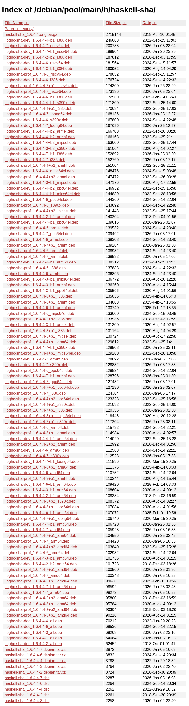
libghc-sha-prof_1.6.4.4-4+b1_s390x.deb (40, 404)
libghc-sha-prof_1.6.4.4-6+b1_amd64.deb (41, 581)
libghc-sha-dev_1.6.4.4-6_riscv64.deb (37, 63)
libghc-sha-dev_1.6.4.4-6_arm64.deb (37, 450)
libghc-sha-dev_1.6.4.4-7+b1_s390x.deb (40, 348)
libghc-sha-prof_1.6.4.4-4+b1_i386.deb (38, 108)
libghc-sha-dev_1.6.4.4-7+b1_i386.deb (38, 154)
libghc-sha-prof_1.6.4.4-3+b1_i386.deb (38, 331)
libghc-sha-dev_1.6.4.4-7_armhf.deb (36, 359)
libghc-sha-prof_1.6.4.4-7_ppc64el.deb (38, 382)
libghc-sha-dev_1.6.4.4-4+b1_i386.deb (38, 40)
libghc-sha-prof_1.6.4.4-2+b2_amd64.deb (41, 610)
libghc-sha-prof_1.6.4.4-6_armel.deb (36, 228)
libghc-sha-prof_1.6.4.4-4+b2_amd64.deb (41, 547)
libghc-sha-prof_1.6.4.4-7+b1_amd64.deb (41, 570)
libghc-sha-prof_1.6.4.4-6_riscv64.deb (38, 74)
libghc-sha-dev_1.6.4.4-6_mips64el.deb (39, 171)
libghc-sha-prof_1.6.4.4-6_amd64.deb (37, 553)
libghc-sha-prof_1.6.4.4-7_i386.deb (35, 393)
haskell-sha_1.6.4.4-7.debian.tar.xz (35, 649)
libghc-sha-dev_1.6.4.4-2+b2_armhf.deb (40, 217)
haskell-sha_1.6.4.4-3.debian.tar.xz (35, 666)
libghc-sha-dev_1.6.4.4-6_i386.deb (35, 80)
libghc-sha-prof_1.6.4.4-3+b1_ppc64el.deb (42, 507)
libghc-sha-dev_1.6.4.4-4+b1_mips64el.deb (42, 194)
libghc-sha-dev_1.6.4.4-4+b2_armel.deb (39, 131)
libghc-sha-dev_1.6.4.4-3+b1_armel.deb (39, 325)
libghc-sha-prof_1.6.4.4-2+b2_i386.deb (38, 319)
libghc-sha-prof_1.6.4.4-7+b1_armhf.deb (40, 245)
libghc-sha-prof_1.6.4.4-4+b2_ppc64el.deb (42, 399)
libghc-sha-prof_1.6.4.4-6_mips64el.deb (39, 313)
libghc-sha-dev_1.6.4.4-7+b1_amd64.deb (41, 524)
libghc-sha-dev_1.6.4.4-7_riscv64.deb (37, 46)
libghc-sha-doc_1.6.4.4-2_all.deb (33, 644)
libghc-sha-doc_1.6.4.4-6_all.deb (33, 626)
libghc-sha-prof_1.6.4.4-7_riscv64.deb (38, 91)
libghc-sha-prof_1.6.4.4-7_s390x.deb (37, 456)
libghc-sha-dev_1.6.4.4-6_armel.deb (36, 239)
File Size (113, 23)
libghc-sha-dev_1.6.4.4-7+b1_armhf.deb (40, 376)
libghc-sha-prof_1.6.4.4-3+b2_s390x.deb (40, 501)
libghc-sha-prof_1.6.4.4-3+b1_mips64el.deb (43, 416)
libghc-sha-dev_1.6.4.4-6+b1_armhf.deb (40, 308)
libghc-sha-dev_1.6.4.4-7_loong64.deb (38, 126)
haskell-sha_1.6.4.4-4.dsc (27, 689)
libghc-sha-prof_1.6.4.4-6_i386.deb (35, 268)
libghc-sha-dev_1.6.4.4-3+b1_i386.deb (38, 69)
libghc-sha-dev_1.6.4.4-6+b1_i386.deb (38, 97)
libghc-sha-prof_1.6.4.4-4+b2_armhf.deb (40, 165)
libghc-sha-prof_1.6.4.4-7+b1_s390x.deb (40, 422)
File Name (14, 23)
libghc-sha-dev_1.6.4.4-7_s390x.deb (36, 365)
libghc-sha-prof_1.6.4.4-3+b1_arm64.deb (40, 604)
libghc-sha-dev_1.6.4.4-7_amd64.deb (37, 530)
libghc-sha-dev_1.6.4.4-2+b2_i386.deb (38, 57)
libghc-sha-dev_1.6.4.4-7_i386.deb (35, 160)
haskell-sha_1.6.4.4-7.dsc (27, 678)
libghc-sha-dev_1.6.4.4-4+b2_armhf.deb (40, 137)
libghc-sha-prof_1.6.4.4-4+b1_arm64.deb (40, 342)
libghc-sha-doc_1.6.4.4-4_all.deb (33, 621)
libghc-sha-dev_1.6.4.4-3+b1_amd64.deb (41, 558)
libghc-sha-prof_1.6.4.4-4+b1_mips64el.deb (43, 353)
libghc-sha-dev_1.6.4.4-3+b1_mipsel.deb (40, 182)
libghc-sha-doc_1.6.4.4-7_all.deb (33, 638)
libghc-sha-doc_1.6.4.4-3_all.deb (33, 632)
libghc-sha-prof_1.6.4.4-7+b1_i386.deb (38, 410)
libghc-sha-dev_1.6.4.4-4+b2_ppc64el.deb (41, 188)
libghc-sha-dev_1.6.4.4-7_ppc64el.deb (38, 234)
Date (146, 23)
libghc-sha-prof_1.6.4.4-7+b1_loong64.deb (42, 518)
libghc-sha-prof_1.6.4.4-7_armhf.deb (36, 256)
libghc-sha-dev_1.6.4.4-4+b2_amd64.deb (41, 439)
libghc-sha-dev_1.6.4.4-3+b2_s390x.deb (40, 148)
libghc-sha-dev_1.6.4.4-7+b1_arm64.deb (40, 587)
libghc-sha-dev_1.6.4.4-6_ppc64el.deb (38, 199)
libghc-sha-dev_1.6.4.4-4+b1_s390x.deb (40, 103)
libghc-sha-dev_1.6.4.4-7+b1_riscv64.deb (41, 51)
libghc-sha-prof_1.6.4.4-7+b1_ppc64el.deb (42, 387)
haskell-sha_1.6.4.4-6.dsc (27, 683)
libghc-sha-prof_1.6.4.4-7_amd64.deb (37, 575)
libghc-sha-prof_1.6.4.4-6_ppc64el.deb (38, 370)
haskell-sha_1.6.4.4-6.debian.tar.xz (35, 655)
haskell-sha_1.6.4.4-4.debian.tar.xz (35, 661)
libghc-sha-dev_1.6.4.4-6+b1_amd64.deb (41, 513)
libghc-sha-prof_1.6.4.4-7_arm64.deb (37, 541)
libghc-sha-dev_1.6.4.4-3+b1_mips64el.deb (42, 279)
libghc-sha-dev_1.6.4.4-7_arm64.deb (37, 592)
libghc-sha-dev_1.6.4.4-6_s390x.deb (36, 120)
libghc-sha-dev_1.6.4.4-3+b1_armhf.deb (40, 285)
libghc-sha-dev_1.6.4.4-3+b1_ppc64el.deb (41, 291)
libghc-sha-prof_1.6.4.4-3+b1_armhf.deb (40, 478)
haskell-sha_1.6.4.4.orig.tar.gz (31, 34)
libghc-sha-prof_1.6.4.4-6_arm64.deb (37, 427)
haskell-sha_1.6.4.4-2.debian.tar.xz (35, 672)
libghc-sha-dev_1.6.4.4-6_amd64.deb (37, 473)
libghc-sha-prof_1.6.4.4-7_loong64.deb (38, 114)
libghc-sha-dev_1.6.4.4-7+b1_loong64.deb (42, 461)
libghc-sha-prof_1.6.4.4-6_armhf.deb (36, 251)
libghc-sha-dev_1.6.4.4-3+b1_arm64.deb (40, 490)
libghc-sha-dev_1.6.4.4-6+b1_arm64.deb (40, 484)
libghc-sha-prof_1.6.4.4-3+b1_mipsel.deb (40, 336)
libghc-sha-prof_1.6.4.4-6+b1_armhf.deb (40, 302)
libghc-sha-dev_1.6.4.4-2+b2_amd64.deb (41, 564)
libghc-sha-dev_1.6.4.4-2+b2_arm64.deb (40, 496)
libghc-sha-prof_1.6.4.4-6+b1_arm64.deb (40, 467)
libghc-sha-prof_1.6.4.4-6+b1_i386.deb (38, 296)
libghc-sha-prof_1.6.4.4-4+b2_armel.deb (40, 177)
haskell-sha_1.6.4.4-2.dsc (27, 695)
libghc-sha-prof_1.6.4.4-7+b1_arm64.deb (40, 535)
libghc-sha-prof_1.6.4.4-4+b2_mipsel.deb (40, 211)
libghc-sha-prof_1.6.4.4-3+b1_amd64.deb (41, 615)
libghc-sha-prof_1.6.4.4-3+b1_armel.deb (40, 433)
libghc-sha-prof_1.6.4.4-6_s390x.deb (37, 205)
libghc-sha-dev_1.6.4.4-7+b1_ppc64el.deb (41, 222)
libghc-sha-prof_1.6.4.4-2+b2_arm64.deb (40, 598)
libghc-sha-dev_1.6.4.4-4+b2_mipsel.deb (40, 142)
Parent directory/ (19, 29)
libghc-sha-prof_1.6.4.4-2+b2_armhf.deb (40, 444)
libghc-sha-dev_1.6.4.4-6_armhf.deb (36, 274)
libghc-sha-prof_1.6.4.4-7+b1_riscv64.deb (41, 86)
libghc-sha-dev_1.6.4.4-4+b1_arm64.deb (40, 262)
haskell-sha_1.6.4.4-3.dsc (27, 701)
